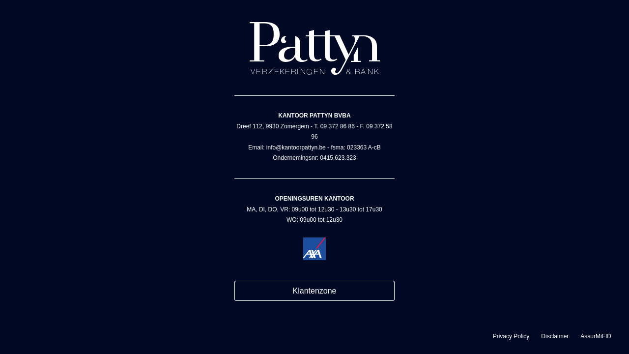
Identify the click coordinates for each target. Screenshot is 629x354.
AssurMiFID (595, 336)
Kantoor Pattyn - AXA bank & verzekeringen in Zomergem (315, 48)
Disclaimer (555, 336)
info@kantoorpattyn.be (296, 147)
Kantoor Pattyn (314, 248)
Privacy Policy (511, 336)
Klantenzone (315, 291)
